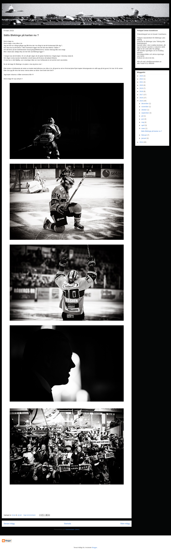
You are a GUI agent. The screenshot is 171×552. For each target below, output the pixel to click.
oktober (144, 110)
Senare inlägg (9, 524)
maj (142, 122)
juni (142, 119)
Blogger (94, 547)
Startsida (67, 524)
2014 (142, 142)
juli (142, 116)
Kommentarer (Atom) (72, 529)
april (143, 125)
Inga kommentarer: (29, 515)
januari (144, 138)
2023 (142, 76)
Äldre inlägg (125, 524)
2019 (142, 88)
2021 (142, 82)
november (145, 106)
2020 (142, 85)
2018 (142, 91)
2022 (142, 79)
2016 (142, 98)
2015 (142, 101)
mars (143, 128)
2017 (142, 95)
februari (144, 135)
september (145, 113)
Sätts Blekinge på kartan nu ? (21, 35)
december (145, 103)
